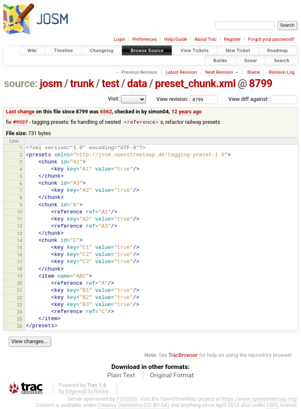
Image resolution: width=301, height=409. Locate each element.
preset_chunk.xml (195, 84)
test (110, 84)
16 (20, 255)
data (137, 84)
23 (20, 305)
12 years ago (186, 111)
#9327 (20, 122)
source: (21, 84)
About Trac (206, 39)
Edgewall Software (87, 392)
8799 (260, 84)
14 (20, 241)
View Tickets (194, 50)
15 (20, 248)
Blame (253, 72)
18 (20, 269)
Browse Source (146, 50)
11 (20, 219)
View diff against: (263, 99)
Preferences (144, 39)
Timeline (63, 50)
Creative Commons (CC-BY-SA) (134, 405)
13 (20, 234)
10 (20, 212)
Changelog (101, 50)
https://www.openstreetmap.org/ (259, 399)
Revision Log (281, 72)
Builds (220, 60)
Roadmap (277, 50)
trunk (82, 84)
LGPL (272, 405)
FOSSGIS (126, 399)
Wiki (32, 50)
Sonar (250, 60)
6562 (106, 111)
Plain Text (121, 375)
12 (20, 226)
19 (20, 276)
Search (281, 60)
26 (20, 326)
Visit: (114, 98)
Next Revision (219, 72)
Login (119, 39)
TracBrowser (183, 355)
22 (20, 298)
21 (20, 291)
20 (20, 283)
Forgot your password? (271, 39)
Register (232, 39)
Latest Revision (181, 72)
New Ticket (238, 50)
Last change (20, 111)
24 (20, 312)
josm (51, 84)
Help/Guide (175, 39)
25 (20, 319)
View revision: (172, 99)
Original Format (172, 375)
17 (20, 262)
